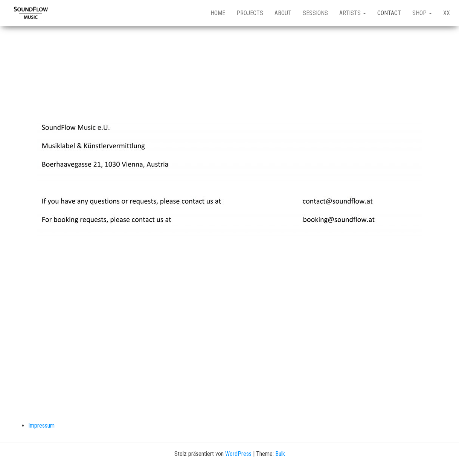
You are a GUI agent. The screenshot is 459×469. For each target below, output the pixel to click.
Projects (249, 13)
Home (217, 13)
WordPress (238, 453)
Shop (422, 13)
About (282, 13)
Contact (389, 13)
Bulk (280, 453)
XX (446, 13)
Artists (352, 13)
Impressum (41, 425)
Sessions (315, 13)
